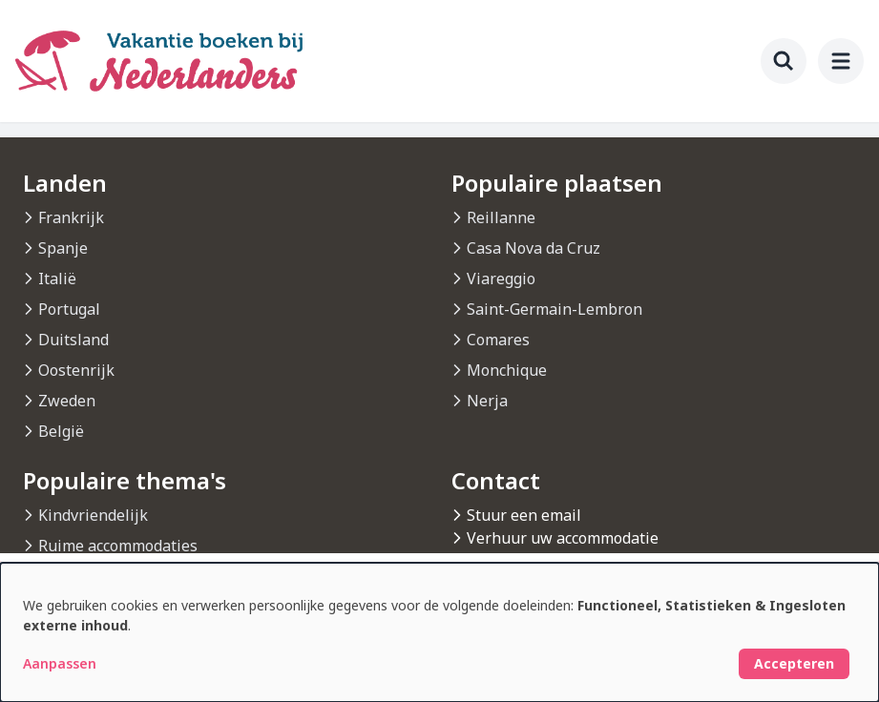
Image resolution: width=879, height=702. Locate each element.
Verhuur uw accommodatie (563, 537)
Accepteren (794, 663)
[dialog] (439, 632)
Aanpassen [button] (59, 663)
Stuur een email (524, 515)
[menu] (841, 61)
